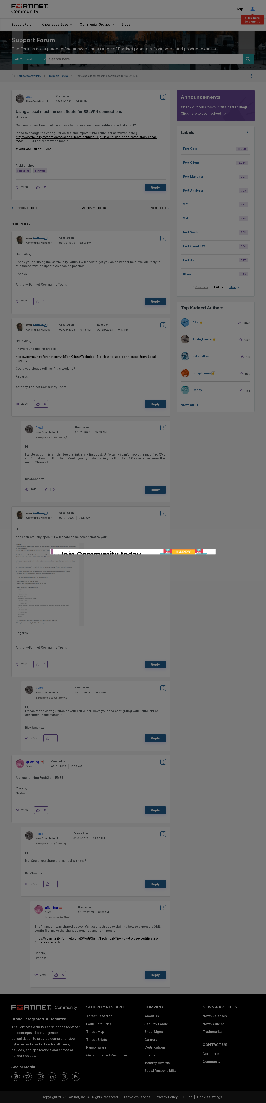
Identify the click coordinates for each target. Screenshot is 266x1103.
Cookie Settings (209, 1097)
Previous (201, 287)
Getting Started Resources (106, 1055)
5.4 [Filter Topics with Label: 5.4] (185, 218)
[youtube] (40, 1076)
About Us (151, 1016)
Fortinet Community (29, 9)
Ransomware (96, 1047)
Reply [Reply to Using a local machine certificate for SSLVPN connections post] (155, 187)
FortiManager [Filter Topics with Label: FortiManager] (193, 176)
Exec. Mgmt (153, 1032)
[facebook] (15, 1076)
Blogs (125, 24)
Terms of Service (136, 1097)
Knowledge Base (55, 24)
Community (211, 1062)
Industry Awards (157, 1063)
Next (232, 287)
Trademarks (212, 1032)
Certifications (154, 1047)
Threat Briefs (96, 1039)
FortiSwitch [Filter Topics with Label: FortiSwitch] (192, 232)
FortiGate (24, 149)
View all (187, 405)
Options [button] (162, 97)
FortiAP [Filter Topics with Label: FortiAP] (189, 260)
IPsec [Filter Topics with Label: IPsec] (187, 274)
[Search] (248, 59)
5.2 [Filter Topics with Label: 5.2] (185, 204)
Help (239, 9)
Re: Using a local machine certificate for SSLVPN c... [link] (107, 75)
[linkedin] (52, 1076)
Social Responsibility (160, 1070)
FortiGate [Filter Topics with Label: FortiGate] (190, 148)
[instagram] (64, 1076)
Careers (150, 1039)
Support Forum (22, 24)
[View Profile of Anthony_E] (41, 238)
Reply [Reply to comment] (155, 301)
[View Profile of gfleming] (32, 762)
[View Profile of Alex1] (29, 97)
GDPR (187, 1097)
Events (149, 1055)
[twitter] (27, 1076)
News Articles (213, 1024)
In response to (52, 437)
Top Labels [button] (246, 134)
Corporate (211, 1054)
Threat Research (99, 1016)
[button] (39, 187)
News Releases (215, 1016)
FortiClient (43, 149)
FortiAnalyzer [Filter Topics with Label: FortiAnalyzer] (193, 190)
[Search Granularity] (29, 59)
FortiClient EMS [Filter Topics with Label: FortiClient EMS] (194, 246)
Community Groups (95, 24)
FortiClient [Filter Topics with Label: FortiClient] (191, 162)
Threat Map (95, 1032)
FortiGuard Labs (98, 1024)
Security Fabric (156, 1024)
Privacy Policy (167, 1097)
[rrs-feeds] (76, 1076)
